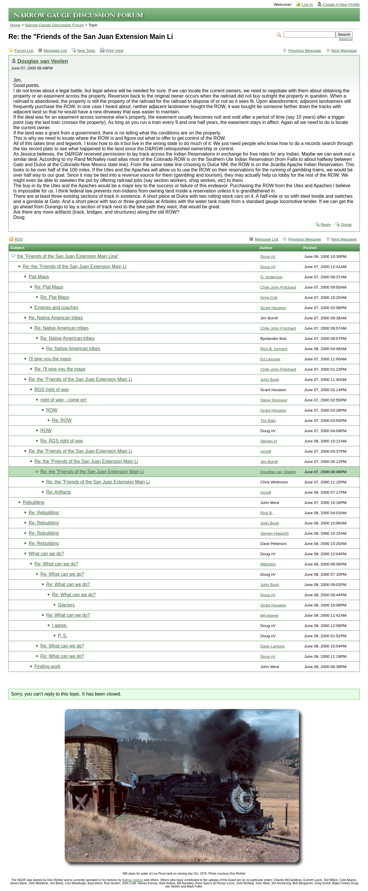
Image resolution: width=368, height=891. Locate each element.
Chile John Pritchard (278, 287)
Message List (55, 50)
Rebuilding (33, 502)
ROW (51, 410)
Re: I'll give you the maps (60, 369)
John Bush (269, 379)
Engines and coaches (56, 307)
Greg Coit (268, 297)
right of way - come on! (63, 399)
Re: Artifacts (58, 492)
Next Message (344, 50)
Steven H (268, 441)
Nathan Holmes (132, 880)
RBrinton (268, 564)
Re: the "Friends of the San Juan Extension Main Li (74, 266)
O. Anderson (271, 277)
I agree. (60, 625)
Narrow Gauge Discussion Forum (54, 25)
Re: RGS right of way (61, 440)
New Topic (86, 50)
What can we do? (46, 553)
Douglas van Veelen (43, 61)
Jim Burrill (269, 461)
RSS (19, 239)
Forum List (24, 50)
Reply (326, 224)
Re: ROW (62, 420)
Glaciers (66, 604)
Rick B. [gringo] (273, 349)
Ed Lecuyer (270, 359)
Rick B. (266, 513)
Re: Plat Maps (49, 286)
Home (15, 25)
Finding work (48, 666)
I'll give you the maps (50, 358)
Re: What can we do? (56, 563)
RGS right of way (52, 389)
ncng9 (265, 451)
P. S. (62, 635)
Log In (307, 4)
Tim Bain (268, 420)
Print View (115, 50)
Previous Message (304, 50)
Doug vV (267, 256)
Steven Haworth (274, 533)
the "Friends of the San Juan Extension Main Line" (68, 256)
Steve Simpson (273, 400)
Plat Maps (39, 276)
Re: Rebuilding (44, 512)
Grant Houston (273, 308)
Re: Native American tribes (56, 317)
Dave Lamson (272, 646)
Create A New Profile (341, 4)
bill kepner (269, 615)
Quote (346, 224)
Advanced (345, 39)
